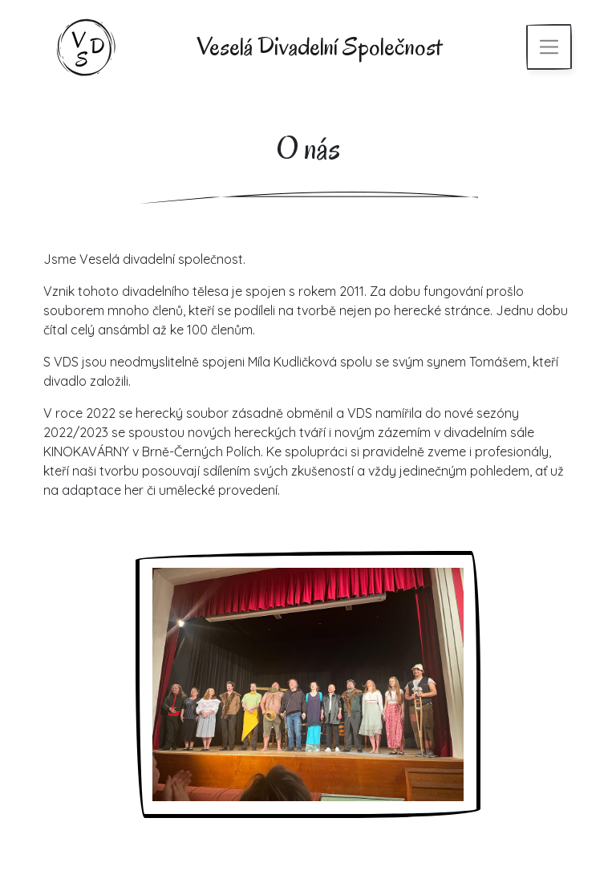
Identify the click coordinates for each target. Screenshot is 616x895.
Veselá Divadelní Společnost (319, 46)
